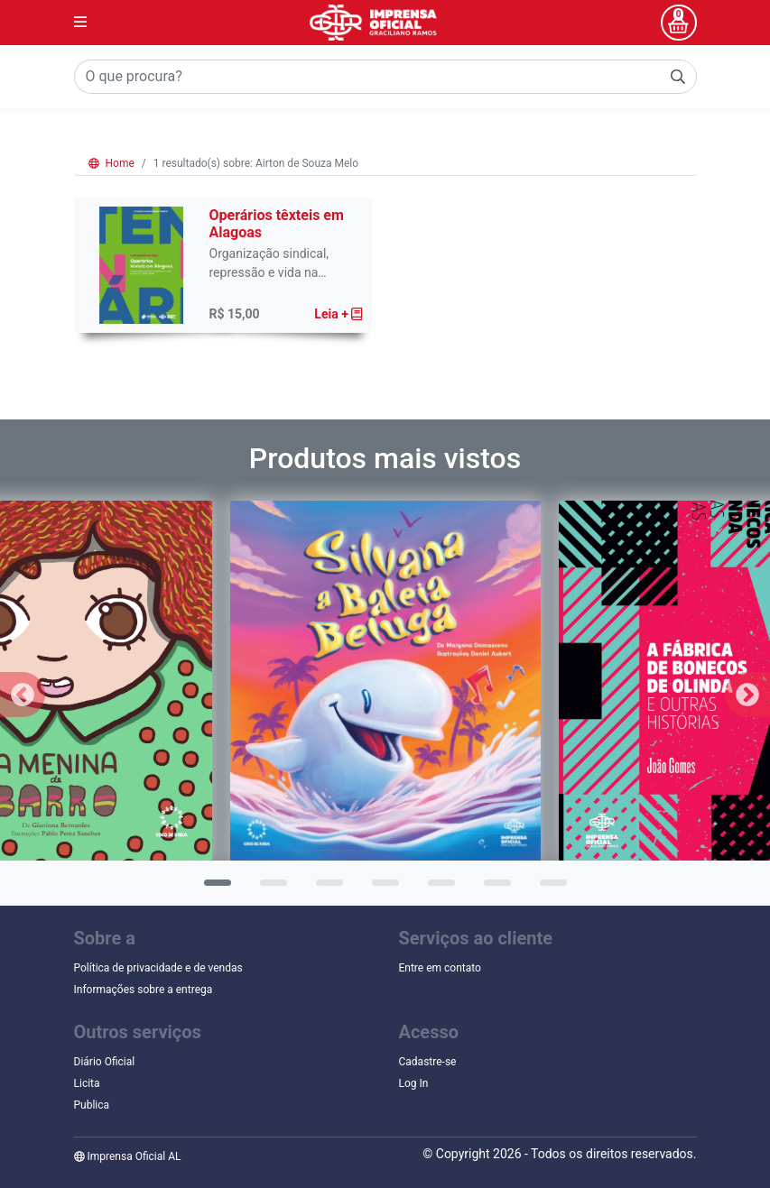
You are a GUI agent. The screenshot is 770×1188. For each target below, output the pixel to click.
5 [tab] (437, 888)
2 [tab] (269, 888)
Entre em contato (440, 968)
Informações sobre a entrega (143, 989)
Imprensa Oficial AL (127, 1156)
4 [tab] (381, 888)
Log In (414, 1083)
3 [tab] (325, 888)
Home (111, 163)
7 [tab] (549, 888)
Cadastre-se (428, 1061)
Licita (87, 1083)
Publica (92, 1105)
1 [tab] (213, 888)
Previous (22, 694)
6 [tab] (493, 888)
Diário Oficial (104, 1061)
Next (747, 694)
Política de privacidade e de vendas (158, 968)
